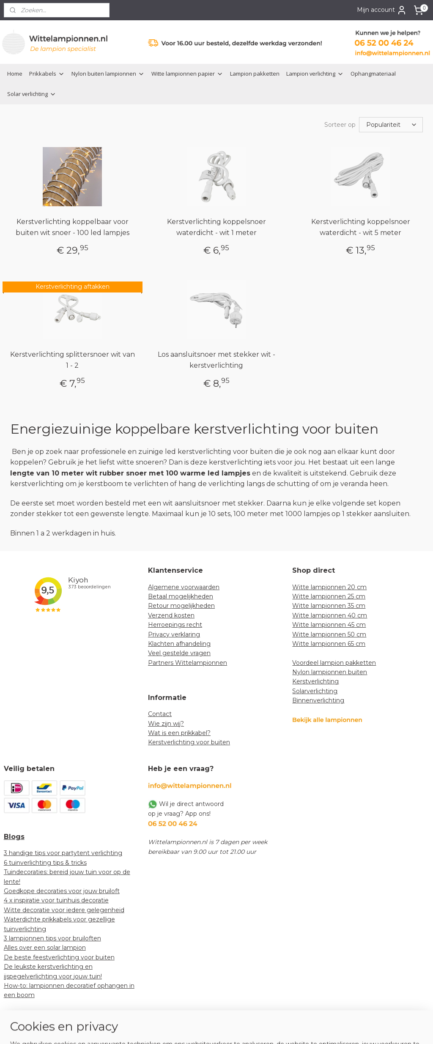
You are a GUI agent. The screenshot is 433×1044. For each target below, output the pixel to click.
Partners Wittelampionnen (187, 662)
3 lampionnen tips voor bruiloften (52, 937)
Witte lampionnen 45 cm (329, 624)
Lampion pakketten (255, 73)
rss (206, 1028)
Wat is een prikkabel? (179, 732)
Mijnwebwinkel (311, 1028)
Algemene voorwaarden (183, 586)
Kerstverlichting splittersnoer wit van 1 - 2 (72, 359)
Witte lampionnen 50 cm (329, 633)
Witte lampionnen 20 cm (329, 586)
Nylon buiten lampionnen (108, 73)
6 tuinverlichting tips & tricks (45, 862)
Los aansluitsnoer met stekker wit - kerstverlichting (216, 359)
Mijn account (382, 10)
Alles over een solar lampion (45, 947)
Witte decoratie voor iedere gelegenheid (64, 909)
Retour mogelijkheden (181, 605)
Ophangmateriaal (373, 73)
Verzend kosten (171, 614)
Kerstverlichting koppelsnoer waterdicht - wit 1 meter (216, 226)
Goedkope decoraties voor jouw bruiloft (62, 890)
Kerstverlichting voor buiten (189, 741)
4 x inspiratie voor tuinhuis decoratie (56, 899)
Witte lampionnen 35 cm (328, 605)
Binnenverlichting (318, 699)
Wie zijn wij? (166, 723)
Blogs (14, 836)
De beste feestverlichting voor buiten (59, 956)
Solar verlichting (31, 94)
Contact (160, 713)
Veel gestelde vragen (179, 652)
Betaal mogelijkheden (180, 595)
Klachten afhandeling (179, 643)
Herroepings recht (175, 624)
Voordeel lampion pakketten (334, 662)
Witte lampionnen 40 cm (329, 614)
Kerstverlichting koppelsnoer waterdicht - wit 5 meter (360, 226)
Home (14, 73)
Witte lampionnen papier (187, 73)
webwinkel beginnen (237, 1028)
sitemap (191, 1028)
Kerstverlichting (315, 680)
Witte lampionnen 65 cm (328, 643)
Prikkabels (47, 73)
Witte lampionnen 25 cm (328, 595)
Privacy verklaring (174, 633)
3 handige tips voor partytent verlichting (63, 852)
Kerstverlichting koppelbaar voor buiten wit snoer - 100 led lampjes (72, 226)
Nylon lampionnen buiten (329, 671)
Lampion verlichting (315, 73)
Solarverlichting (314, 690)
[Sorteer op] (390, 124)
